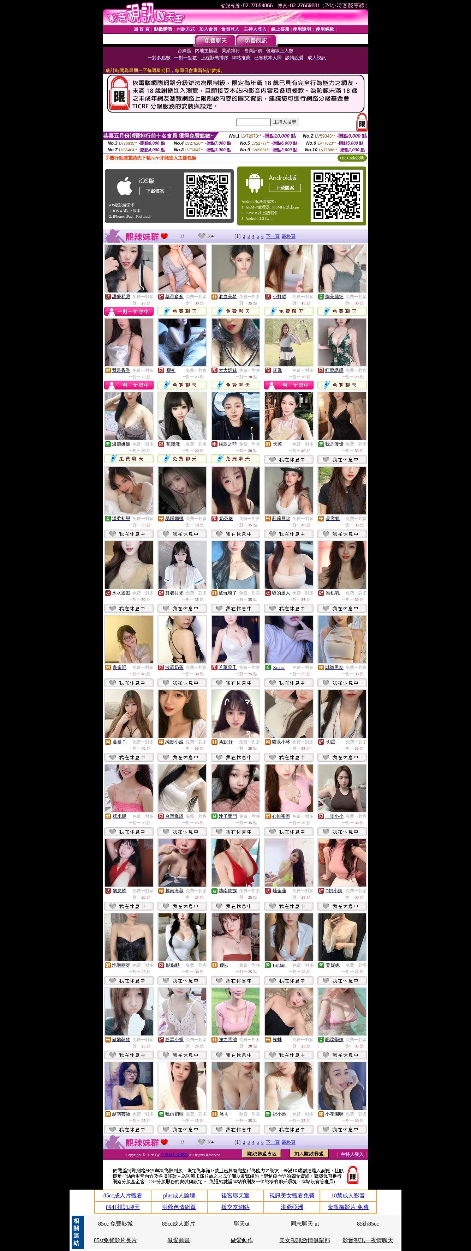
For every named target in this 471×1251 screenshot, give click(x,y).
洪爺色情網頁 (179, 1207)
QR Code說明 (352, 158)
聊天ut (241, 1224)
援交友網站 (235, 1207)
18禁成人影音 (348, 1195)
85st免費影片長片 (115, 1240)
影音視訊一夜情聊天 (367, 1240)
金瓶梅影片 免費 (348, 1207)
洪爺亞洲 (292, 1207)
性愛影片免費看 (175, 1155)
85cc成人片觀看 (122, 1195)
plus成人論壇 (179, 1195)
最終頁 (289, 236)
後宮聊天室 (235, 1195)
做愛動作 (242, 1240)
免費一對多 (143, 296)
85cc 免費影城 (115, 1224)
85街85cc (368, 1224)
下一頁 (273, 236)
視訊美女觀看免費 (292, 1195)
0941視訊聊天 (123, 1207)
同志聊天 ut (305, 1224)
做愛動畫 (178, 1240)
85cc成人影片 (178, 1224)
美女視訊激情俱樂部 (304, 1240)
